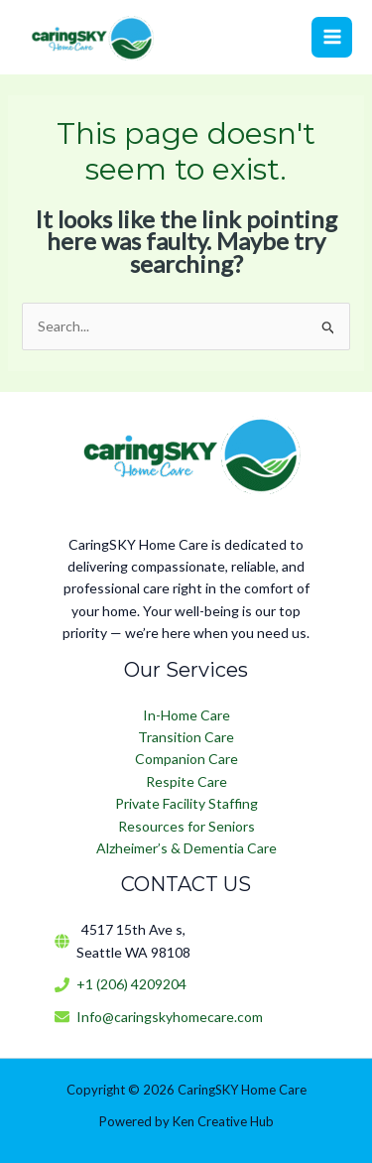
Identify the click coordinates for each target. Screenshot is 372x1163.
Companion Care (186, 758)
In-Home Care (186, 715)
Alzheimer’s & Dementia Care (186, 848)
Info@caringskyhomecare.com (169, 1016)
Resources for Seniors (186, 826)
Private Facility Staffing (186, 803)
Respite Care (186, 781)
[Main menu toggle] (331, 37)
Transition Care (186, 736)
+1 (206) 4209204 (131, 983)
